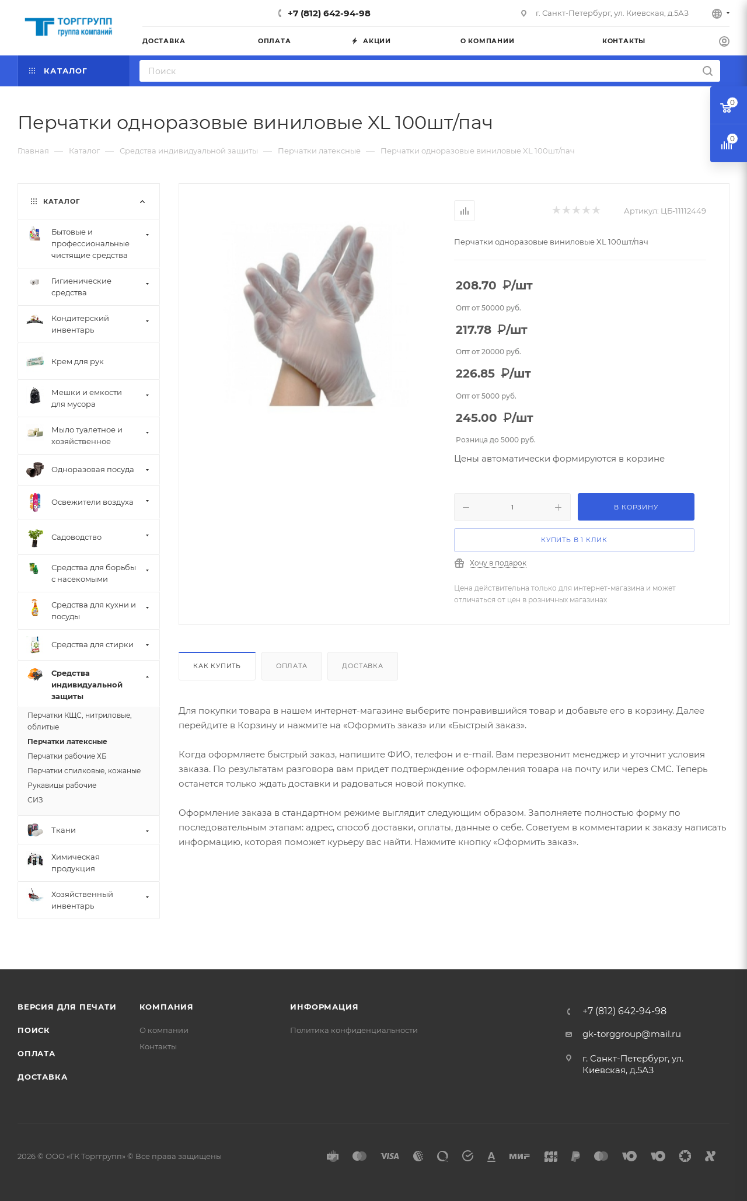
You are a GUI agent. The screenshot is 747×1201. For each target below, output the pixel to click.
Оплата (292, 666)
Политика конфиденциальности (354, 1030)
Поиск (34, 1030)
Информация (324, 1006)
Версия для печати (67, 1006)
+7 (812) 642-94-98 (329, 13)
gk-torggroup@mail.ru (631, 1033)
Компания (166, 1006)
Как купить (217, 666)
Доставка (362, 666)
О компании (164, 1030)
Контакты (158, 1046)
